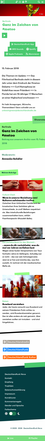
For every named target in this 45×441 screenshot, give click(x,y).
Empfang (9, 382)
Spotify (31, 49)
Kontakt (8, 378)
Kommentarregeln (13, 401)
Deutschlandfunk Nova (15, 374)
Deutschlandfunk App (22, 44)
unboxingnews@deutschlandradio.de (19, 110)
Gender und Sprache (14, 405)
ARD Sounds (16, 49)
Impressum (10, 394)
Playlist (34, 438)
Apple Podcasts (14, 54)
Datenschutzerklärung (15, 390)
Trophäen (9, 386)
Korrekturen (10, 397)
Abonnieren (32, 54)
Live (11, 438)
